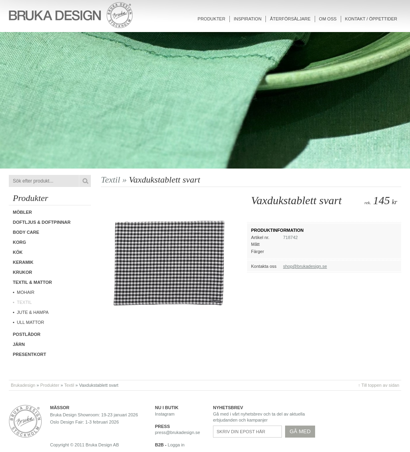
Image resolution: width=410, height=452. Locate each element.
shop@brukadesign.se (305, 266)
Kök (17, 252)
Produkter (211, 18)
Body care (26, 232)
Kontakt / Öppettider (371, 18)
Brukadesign (23, 385)
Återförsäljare (290, 18)
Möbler (22, 212)
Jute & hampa (32, 312)
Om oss (328, 18)
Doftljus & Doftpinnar (41, 222)
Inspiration (247, 18)
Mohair (25, 292)
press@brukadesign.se (177, 432)
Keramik (23, 262)
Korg (19, 242)
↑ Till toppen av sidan (378, 385)
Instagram (165, 414)
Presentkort (29, 354)
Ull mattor (30, 322)
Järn (19, 344)
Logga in (176, 444)
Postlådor (26, 334)
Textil (24, 302)
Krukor (22, 272)
